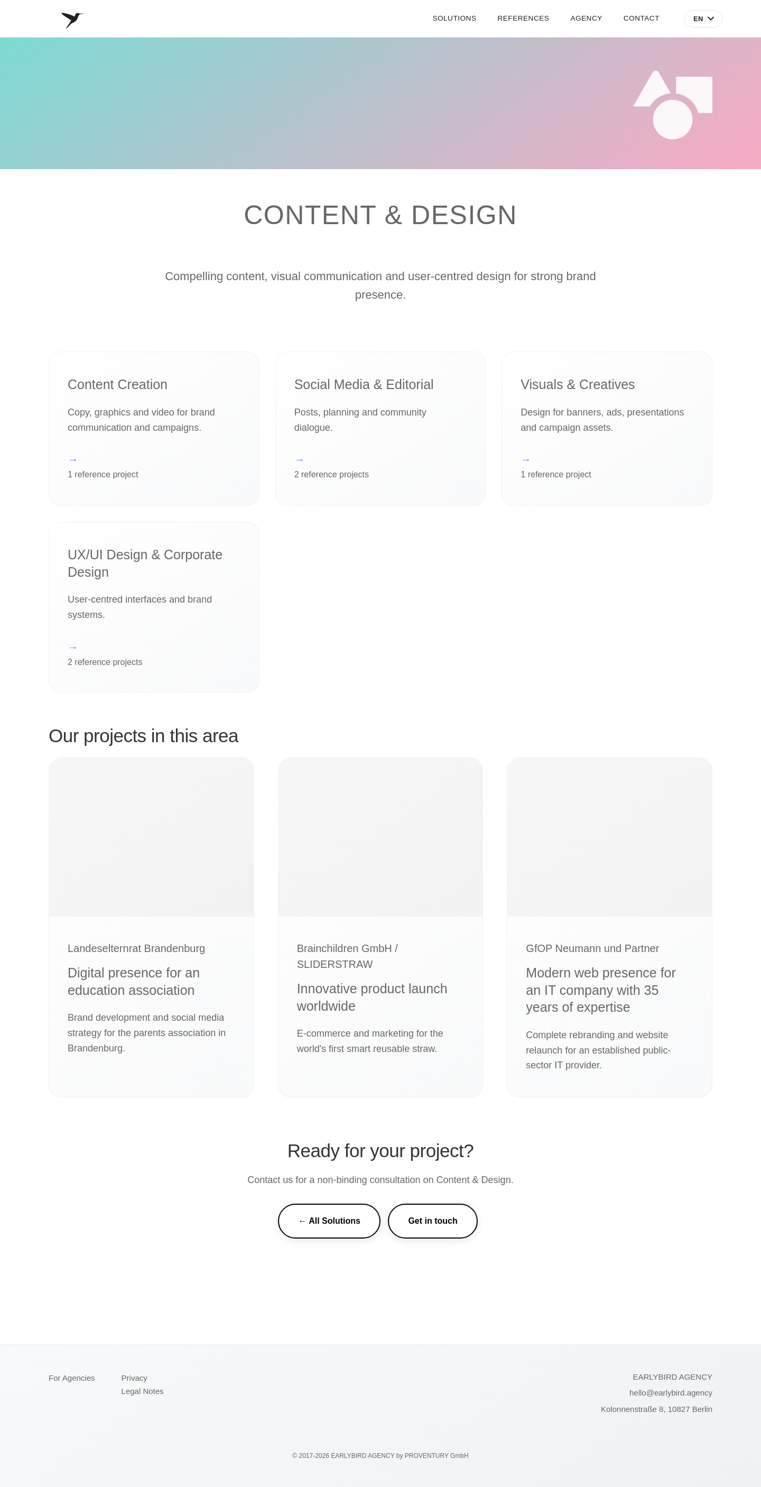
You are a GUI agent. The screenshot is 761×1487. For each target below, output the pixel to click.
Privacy (134, 1377)
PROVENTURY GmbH (437, 1456)
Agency (586, 18)
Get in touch (432, 1220)
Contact (642, 18)
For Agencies (72, 1377)
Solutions (454, 18)
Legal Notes (143, 1391)
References (523, 18)
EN (703, 19)
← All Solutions (329, 1220)
